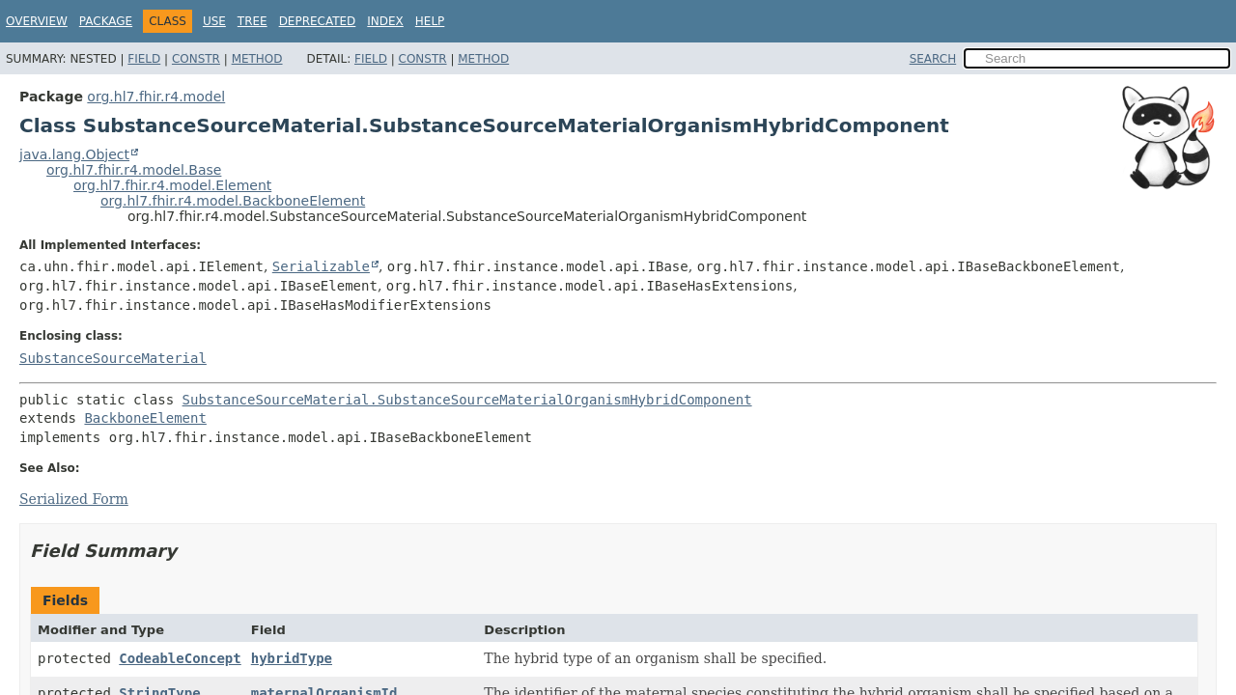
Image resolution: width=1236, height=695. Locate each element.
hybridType (291, 658)
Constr (196, 59)
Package (105, 21)
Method (257, 59)
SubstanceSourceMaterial (113, 358)
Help (430, 21)
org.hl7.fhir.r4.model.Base (133, 170)
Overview (37, 21)
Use (214, 21)
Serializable (321, 266)
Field (143, 59)
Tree (252, 21)
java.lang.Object (74, 154)
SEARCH (933, 59)
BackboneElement (145, 418)
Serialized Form (73, 499)
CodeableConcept (179, 658)
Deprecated (317, 21)
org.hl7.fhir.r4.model (156, 96)
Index (385, 21)
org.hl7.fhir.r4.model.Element (172, 185)
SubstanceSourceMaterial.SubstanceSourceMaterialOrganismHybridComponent (467, 399)
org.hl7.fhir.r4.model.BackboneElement (232, 200)
